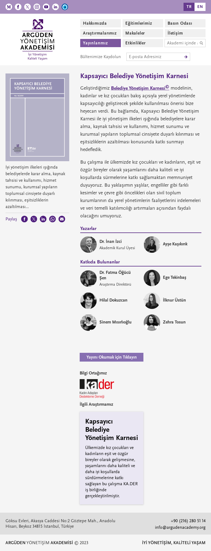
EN (200, 6)
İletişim (175, 33)
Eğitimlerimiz (138, 23)
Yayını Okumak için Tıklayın (112, 357)
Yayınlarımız (95, 43)
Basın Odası (180, 23)
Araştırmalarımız (100, 33)
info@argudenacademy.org (180, 527)
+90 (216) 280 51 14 (188, 520)
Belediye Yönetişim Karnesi (140, 88)
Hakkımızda (95, 23)
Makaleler (135, 33)
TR (189, 6)
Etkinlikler (135, 43)
